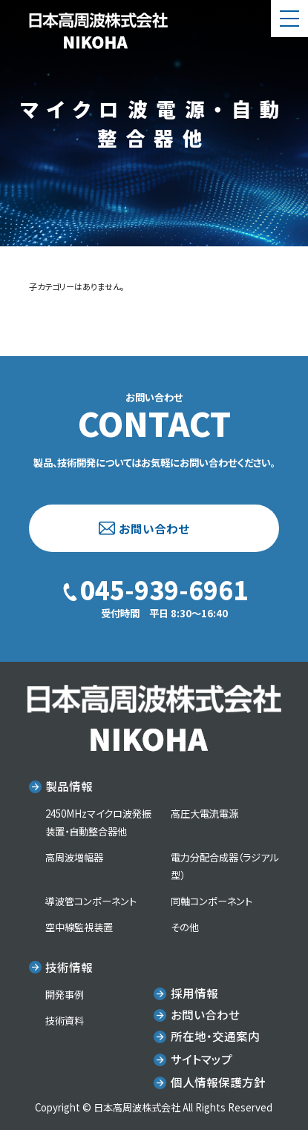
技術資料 (64, 1021)
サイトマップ (201, 1059)
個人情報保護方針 (218, 1082)
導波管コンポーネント (91, 901)
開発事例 (64, 995)
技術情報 (69, 967)
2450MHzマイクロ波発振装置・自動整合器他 (98, 822)
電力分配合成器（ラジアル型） (224, 866)
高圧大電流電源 (204, 814)
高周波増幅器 (74, 857)
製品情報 (69, 786)
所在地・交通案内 (215, 1036)
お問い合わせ (154, 528)
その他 (185, 927)
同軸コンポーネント (211, 901)
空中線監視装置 (79, 927)
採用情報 (194, 993)
